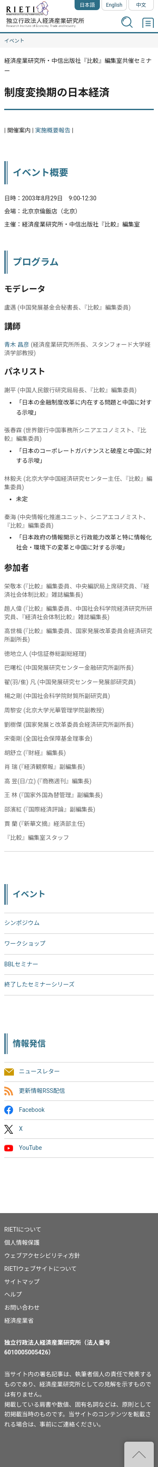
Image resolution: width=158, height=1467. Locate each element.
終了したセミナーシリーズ (39, 984)
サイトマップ (22, 1281)
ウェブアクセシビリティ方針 (42, 1255)
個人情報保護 (22, 1242)
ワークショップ (25, 943)
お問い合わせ (22, 1307)
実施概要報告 (52, 130)
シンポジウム (22, 923)
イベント (14, 41)
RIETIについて (22, 1229)
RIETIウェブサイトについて (40, 1268)
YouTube (30, 1148)
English (114, 5)
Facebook (32, 1109)
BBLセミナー (21, 964)
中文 (141, 5)
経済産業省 (19, 1320)
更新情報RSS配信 (42, 1090)
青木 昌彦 (16, 344)
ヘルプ (13, 1294)
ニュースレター (39, 1071)
